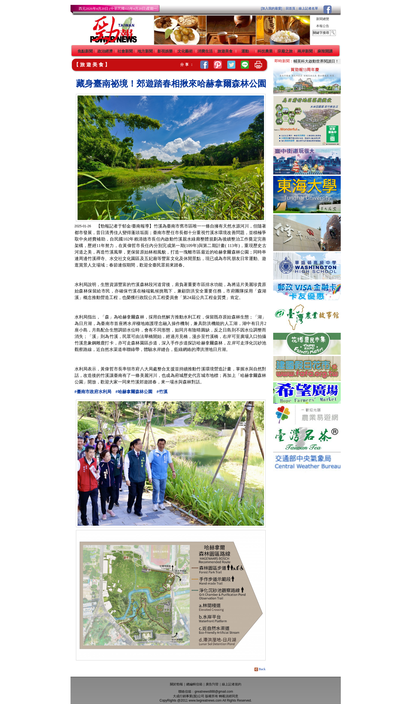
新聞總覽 (322, 19)
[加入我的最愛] (271, 8)
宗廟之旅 (285, 51)
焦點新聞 (85, 51)
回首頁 (290, 8)
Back (260, 669)
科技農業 (265, 51)
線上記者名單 (308, 8)
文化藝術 (185, 51)
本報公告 (322, 26)
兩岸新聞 (305, 51)
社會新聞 (125, 51)
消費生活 (205, 51)
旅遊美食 (225, 51)
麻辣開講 (325, 51)
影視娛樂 (165, 51)
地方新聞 (145, 51)
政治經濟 (105, 51)
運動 (245, 51)
